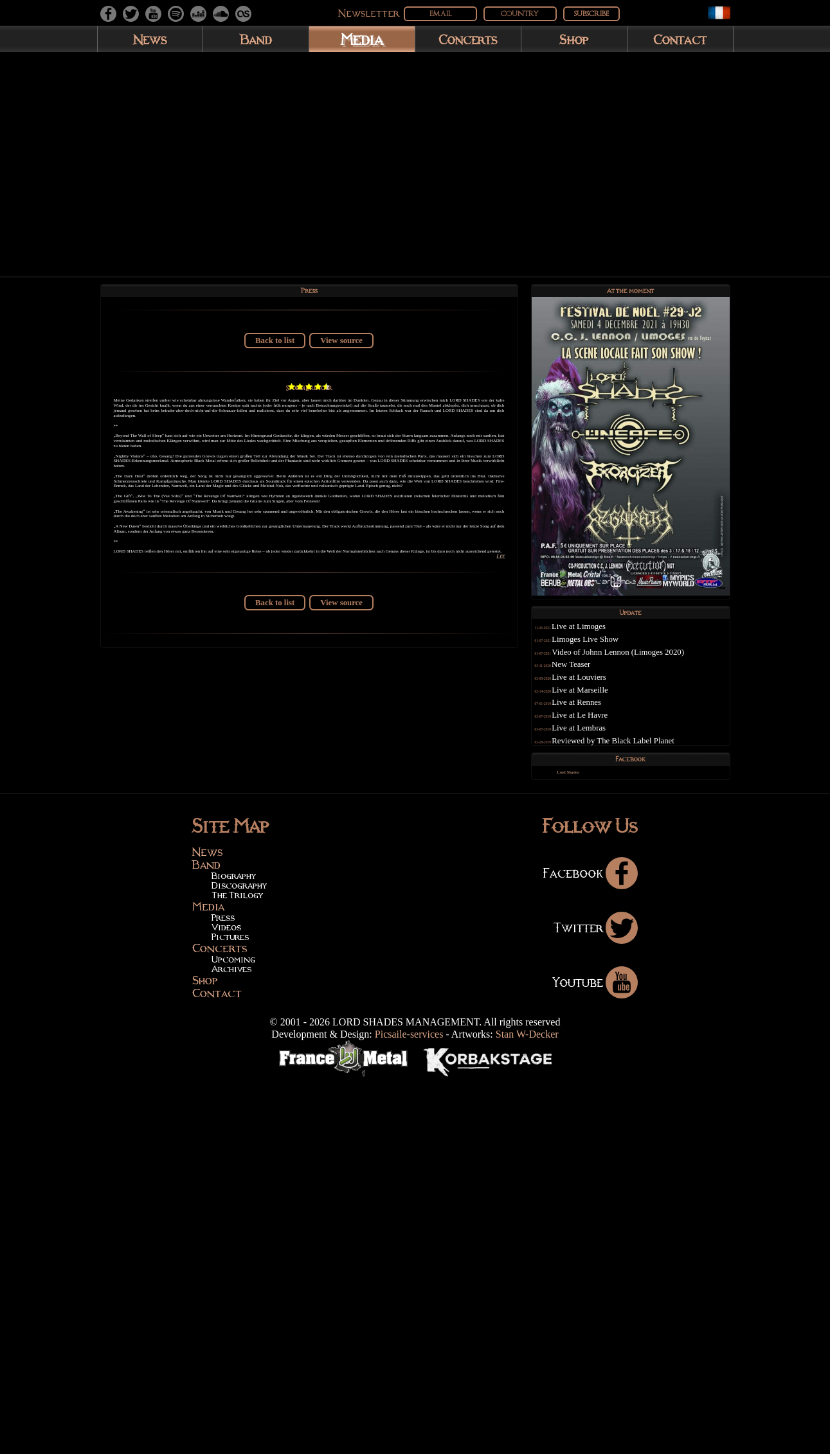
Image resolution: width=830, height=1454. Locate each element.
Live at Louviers (602, 693)
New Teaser (594, 681)
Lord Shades (583, 806)
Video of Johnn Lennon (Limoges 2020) (641, 668)
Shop (573, 39)
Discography (239, 1259)
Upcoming (233, 1333)
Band (256, 39)
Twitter (596, 1301)
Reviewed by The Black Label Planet (636, 756)
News (150, 39)
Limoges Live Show (608, 655)
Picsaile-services (409, 1408)
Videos (226, 1301)
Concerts (468, 39)
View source (341, 350)
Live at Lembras (602, 744)
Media (361, 39)
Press (223, 1291)
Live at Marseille (603, 706)
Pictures (230, 1311)
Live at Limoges (602, 643)
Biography (234, 1250)
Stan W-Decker (527, 1408)
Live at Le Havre (603, 731)
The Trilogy (237, 1269)
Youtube (595, 1356)
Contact (680, 39)
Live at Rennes (599, 718)
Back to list (274, 350)
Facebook (590, 1246)
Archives (231, 1343)
